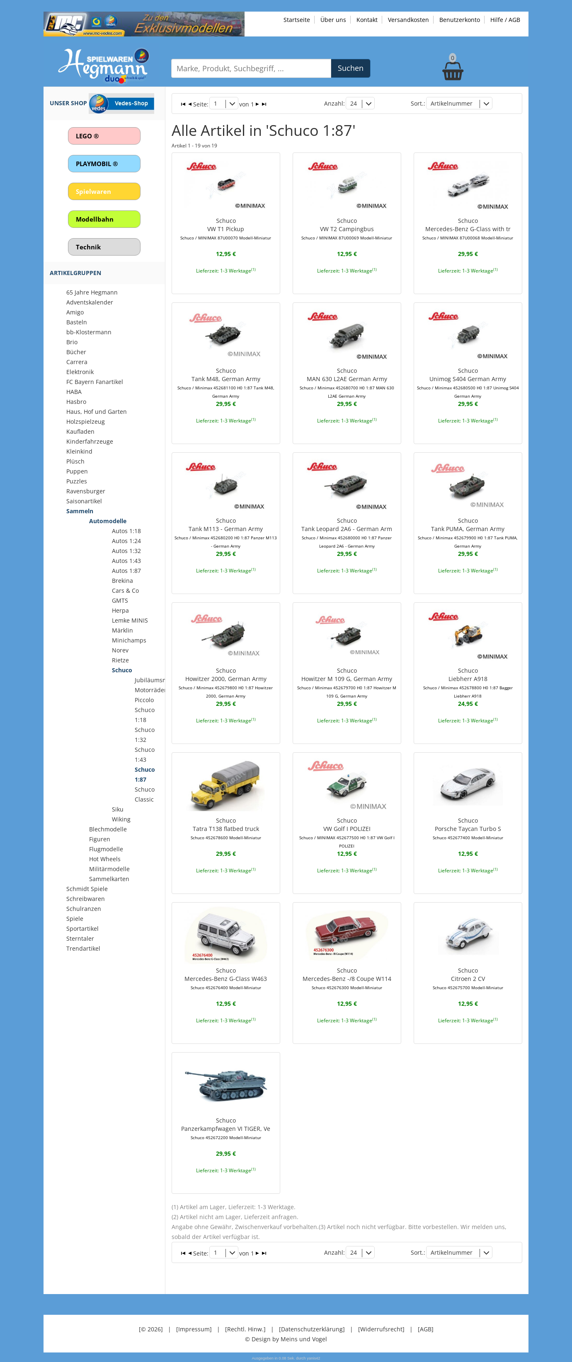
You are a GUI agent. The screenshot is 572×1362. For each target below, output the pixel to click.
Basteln (76, 322)
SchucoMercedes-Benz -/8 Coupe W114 (347, 978)
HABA (74, 392)
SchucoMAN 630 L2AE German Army (347, 383)
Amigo (75, 312)
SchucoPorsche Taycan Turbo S (468, 828)
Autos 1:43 (126, 561)
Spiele (74, 918)
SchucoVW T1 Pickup (225, 229)
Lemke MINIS (130, 620)
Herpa (120, 610)
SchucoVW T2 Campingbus (346, 229)
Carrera (76, 362)
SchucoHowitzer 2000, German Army (226, 683)
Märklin (122, 630)
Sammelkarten (109, 879)
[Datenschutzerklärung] (312, 1329)
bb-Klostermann (88, 332)
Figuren (99, 839)
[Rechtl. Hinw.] (245, 1329)
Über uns (333, 20)
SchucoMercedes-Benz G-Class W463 (225, 978)
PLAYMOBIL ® (97, 163)
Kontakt (367, 20)
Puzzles (76, 481)
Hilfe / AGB (505, 20)
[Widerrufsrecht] (381, 1329)
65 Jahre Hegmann (92, 292)
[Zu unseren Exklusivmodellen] (144, 23)
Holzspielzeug (85, 421)
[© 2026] (151, 1329)
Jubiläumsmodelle (160, 680)
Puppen (77, 471)
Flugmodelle (106, 849)
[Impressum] (194, 1329)
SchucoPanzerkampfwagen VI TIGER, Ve (225, 1128)
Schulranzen (83, 909)
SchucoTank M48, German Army (225, 383)
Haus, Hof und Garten (96, 411)
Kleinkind (79, 451)
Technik (88, 247)
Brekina (122, 580)
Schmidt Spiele (87, 889)
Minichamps (129, 640)
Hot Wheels (105, 859)
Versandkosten (408, 20)
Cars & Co (125, 590)
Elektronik (80, 372)
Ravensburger (85, 491)
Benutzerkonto (459, 20)
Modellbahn (95, 219)
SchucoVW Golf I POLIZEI (347, 832)
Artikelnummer (452, 103)
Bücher (76, 352)
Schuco (122, 670)
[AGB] (426, 1329)
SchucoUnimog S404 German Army (468, 383)
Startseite (297, 20)
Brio (72, 342)
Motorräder (151, 690)
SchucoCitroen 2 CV (468, 978)
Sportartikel (82, 928)
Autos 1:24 (126, 541)
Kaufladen (80, 431)
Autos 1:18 (126, 531)
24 (353, 103)
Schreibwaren (85, 899)
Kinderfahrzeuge (89, 441)
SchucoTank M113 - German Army (226, 533)
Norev (120, 650)
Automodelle (107, 521)
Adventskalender (89, 302)
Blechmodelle (108, 829)
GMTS (120, 600)
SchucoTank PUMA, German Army (468, 533)
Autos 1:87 (126, 571)
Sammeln (79, 511)
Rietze (120, 660)
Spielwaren (93, 191)
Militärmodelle (109, 869)
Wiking (121, 819)
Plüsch (75, 461)
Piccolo (144, 700)
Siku (118, 809)
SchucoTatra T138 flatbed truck (226, 828)
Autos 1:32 (126, 551)
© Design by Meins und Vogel (286, 1339)
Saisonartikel (84, 501)
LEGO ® (87, 136)
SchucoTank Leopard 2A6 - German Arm (346, 533)
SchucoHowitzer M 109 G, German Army (346, 683)
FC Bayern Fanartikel (94, 382)
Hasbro (76, 402)
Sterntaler (80, 938)
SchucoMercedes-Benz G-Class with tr (467, 229)
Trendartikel (83, 948)
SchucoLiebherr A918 (468, 683)
